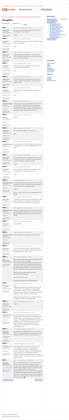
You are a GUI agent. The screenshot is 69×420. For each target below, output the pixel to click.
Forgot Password (51, 63)
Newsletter (14, 416)
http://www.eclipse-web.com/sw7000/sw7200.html (25, 280)
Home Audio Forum (52, 19)
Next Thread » (39, 380)
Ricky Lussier (5, 30)
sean (3, 259)
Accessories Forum (52, 38)
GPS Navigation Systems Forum (57, 34)
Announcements (51, 70)
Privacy (18, 416)
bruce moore (5, 331)
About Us (4, 416)
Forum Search (46, 9)
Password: (18, 24)
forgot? (18, 23)
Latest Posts (5, 6)
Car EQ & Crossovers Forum (56, 27)
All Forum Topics (51, 39)
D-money (4, 117)
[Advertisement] (22, 397)
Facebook (49, 77)
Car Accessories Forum (55, 23)
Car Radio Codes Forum (55, 30)
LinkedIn (49, 79)
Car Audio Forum (51, 22)
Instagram (49, 78)
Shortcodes (49, 68)
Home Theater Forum (52, 21)
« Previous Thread (7, 380)
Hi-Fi (10, 6)
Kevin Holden (5, 41)
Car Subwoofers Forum (55, 33)
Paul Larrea (5, 362)
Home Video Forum (52, 20)
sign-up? (7, 23)
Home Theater (23, 6)
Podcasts (41, 6)
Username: (7, 24)
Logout (48, 64)
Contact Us (8, 416)
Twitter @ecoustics (51, 80)
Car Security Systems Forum (56, 31)
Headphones (31, 6)
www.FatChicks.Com (7, 103)
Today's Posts (63, 19)
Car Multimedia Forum (55, 28)
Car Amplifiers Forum (55, 25)
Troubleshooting (51, 69)
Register (49, 65)
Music (36, 6)
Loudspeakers (15, 6)
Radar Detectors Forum (55, 37)
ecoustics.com (10, 414)
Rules (48, 66)
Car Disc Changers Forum (56, 26)
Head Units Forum (54, 36)
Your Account (50, 71)
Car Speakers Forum (55, 32)
